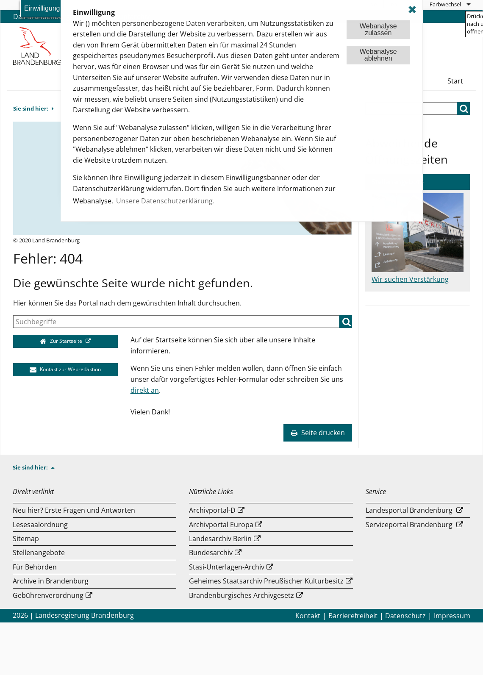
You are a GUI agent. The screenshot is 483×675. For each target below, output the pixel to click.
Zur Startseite (62, 340)
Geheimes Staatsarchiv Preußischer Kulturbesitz (266, 581)
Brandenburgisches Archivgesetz (241, 595)
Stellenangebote (39, 552)
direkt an (144, 390)
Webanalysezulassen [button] (378, 29)
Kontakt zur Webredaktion (65, 369)
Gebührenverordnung (48, 595)
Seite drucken (318, 432)
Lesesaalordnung (40, 524)
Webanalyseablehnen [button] (378, 55)
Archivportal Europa (221, 524)
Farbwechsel (445, 4)
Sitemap (26, 538)
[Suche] (176, 321)
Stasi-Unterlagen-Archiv (226, 567)
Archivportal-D (212, 510)
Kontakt (307, 615)
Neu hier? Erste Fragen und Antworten (74, 510)
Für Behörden (35, 567)
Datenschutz (405, 615)
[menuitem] (450, 4)
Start (455, 81)
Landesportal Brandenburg (409, 510)
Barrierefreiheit (353, 615)
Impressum (452, 615)
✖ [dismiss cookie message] (412, 10)
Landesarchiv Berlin (220, 538)
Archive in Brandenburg (51, 581)
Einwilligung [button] (42, 8)
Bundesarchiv (211, 552)
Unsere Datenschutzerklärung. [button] (165, 201)
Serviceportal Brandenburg (409, 524)
